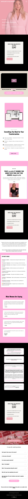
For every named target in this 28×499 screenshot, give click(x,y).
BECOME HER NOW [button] (14, 480)
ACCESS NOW (9, 227)
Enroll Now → (14, 153)
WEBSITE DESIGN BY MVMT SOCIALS (14, 495)
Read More (6, 333)
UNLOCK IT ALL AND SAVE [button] (14, 440)
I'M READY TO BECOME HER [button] (14, 93)
